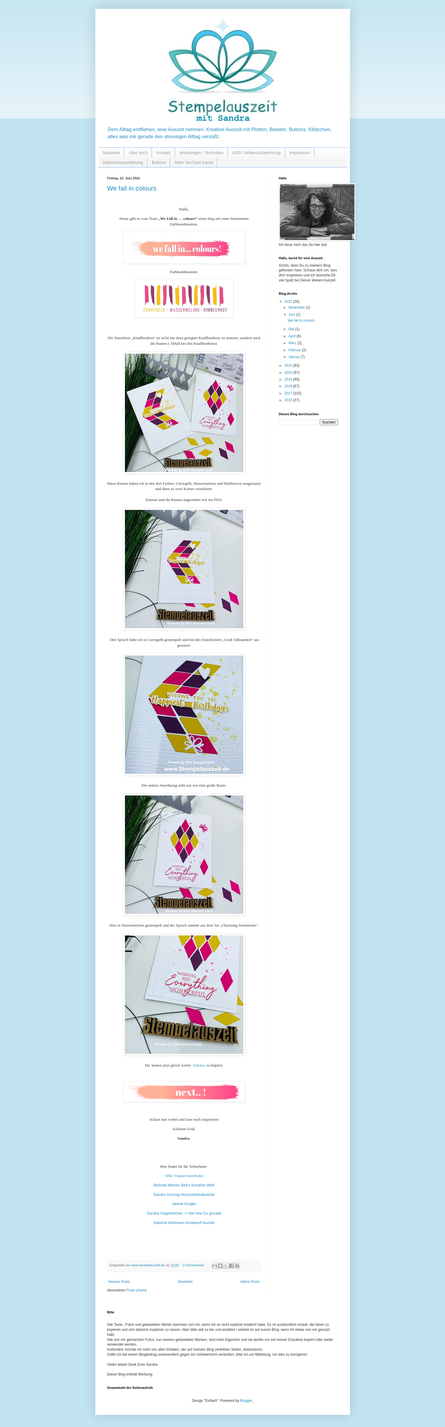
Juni (292, 315)
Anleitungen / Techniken (201, 152)
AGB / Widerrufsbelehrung (256, 152)
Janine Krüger (184, 1203)
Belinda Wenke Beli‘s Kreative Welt (184, 1185)
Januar (294, 357)
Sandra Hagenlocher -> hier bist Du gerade (184, 1213)
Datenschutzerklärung (123, 162)
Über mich (138, 152)
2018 (288, 386)
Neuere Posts (119, 1282)
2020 (288, 373)
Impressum (300, 152)
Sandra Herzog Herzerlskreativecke (184, 1194)
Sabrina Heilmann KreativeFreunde (184, 1222)
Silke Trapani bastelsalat (184, 1175)
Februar (295, 350)
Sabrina (199, 1065)
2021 (288, 365)
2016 (288, 400)
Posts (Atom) (136, 1290)
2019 (288, 379)
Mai (291, 329)
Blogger (246, 1401)
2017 (288, 393)
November (297, 307)
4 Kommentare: (194, 1265)
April (292, 336)
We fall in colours (132, 188)
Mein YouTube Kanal (194, 162)
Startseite (111, 152)
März (292, 343)
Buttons (159, 162)
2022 (288, 301)
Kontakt (163, 152)
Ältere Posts (250, 1282)
